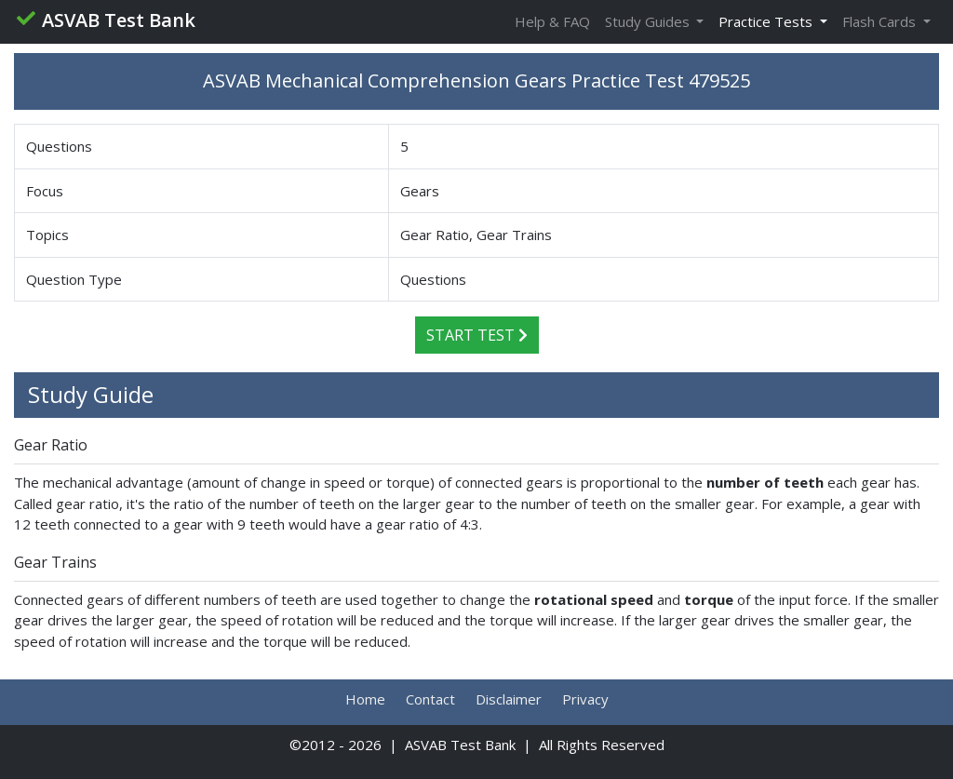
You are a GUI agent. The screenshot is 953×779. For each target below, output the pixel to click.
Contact (430, 699)
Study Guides (649, 21)
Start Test (477, 335)
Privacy (585, 699)
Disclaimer (509, 699)
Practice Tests (767, 21)
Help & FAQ (552, 21)
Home (365, 699)
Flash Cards (880, 21)
